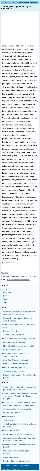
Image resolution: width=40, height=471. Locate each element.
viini (4, 302)
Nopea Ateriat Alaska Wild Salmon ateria (18, 434)
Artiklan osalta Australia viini (13, 335)
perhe (28, 2)
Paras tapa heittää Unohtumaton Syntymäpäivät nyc (15, 355)
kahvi (5, 289)
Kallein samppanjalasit (11, 430)
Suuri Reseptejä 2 (10, 420)
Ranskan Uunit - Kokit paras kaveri (16, 461)
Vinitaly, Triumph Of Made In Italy (15, 364)
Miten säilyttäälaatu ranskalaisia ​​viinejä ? (18, 346)
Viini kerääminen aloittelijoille (18, 280)
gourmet (6, 296)
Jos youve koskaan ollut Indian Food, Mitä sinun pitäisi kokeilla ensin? (19, 439)
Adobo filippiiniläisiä (10, 457)
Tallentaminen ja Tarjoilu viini (14, 371)
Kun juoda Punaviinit (11, 331)
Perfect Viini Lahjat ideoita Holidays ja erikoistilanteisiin (17, 319)
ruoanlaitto (7, 292)
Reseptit (6, 299)
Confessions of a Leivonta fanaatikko (17, 409)
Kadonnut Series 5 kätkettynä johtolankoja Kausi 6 (19, 446)
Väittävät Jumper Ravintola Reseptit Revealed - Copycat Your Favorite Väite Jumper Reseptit (20, 396)
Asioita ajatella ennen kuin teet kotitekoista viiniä (19, 326)
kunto (34, 2)
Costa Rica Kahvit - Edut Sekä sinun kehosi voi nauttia (19, 425)
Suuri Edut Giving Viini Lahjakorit (15, 360)
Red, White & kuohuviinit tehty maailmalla (19, 339)
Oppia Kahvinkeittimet (11, 413)
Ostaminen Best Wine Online (14, 342)
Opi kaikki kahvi (9, 416)
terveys (22, 2)
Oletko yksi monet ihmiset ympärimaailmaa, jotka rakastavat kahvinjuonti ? (19, 388)
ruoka (15, 2)
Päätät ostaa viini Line (11, 350)
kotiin (4, 2)
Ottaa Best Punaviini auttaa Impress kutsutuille (17, 452)
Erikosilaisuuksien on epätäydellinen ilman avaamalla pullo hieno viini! (19, 313)
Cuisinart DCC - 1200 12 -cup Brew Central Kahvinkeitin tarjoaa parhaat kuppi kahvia (19, 404)
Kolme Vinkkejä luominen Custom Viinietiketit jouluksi (20, 376)
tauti (9, 2)
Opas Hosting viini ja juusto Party (15, 367)
